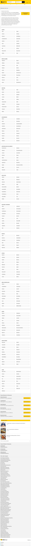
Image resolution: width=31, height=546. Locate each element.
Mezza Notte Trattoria (3, 415)
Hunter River (3, 291)
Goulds (17, 157)
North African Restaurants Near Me (5, 510)
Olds (2, 48)
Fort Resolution (4, 213)
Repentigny (3, 325)
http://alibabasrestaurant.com (4, 453)
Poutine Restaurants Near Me (4, 515)
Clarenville (3, 150)
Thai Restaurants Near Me (4, 532)
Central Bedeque (4, 286)
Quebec (3, 311)
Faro (2, 378)
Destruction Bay (18, 376)
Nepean (17, 264)
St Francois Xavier (4, 106)
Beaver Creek (3, 371)
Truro (17, 196)
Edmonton (3, 36)
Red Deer (17, 48)
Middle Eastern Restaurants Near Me (5, 509)
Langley (3, 70)
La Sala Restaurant (3, 400)
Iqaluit (2, 242)
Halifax (17, 184)
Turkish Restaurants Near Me (4, 533)
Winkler (3, 111)
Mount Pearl (17, 162)
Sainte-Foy (3, 332)
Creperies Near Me (3, 478)
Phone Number (26, 398)
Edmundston (18, 121)
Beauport (3, 313)
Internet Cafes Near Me (3, 496)
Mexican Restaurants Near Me (4, 508)
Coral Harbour (18, 240)
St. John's (17, 167)
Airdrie (2, 31)
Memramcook (18, 128)
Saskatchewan (4, 340)
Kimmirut (17, 242)
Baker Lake (17, 235)
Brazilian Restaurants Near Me (4, 467)
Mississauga (3, 264)
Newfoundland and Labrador (7, 146)
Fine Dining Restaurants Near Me (4, 486)
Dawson (3, 376)
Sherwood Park (4, 50)
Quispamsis (17, 133)
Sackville (3, 138)
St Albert (3, 53)
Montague (3, 293)
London (3, 262)
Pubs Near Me (2, 516)
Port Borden (3, 298)
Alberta (3, 29)
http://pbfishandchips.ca (3, 450)
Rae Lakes (17, 223)
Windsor (17, 276)
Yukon (3, 369)
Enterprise (3, 208)
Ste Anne (17, 106)
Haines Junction (18, 378)
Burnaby (17, 60)
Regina (3, 359)
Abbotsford (3, 60)
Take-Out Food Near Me (3, 527)
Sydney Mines (4, 196)
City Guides (8, 436)
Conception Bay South (19, 150)
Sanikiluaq (17, 247)
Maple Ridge (18, 70)
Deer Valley (17, 344)
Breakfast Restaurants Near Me (4, 468)
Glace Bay (3, 184)
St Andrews (17, 104)
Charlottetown (18, 286)
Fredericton (3, 123)
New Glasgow (18, 189)
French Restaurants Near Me (4, 491)
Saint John (17, 138)
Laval (2, 320)
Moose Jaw (17, 354)
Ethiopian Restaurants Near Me (4, 484)
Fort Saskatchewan (4, 38)
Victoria (3, 82)
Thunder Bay (18, 274)
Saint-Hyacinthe (4, 327)
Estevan (17, 347)
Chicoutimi (3, 315)
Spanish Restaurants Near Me (4, 522)
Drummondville (18, 315)
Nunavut (3, 233)
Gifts (7, 424)
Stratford (3, 303)
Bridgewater (18, 179)
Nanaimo (3, 72)
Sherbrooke (17, 332)
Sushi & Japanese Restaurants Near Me (5, 526)
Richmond (3, 77)
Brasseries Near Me (3, 466)
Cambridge (3, 257)
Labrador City (3, 162)
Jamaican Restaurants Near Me (4, 498)
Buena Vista (3, 342)
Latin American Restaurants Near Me (5, 503)
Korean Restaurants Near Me (4, 502)
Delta (17, 65)
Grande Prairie (18, 38)
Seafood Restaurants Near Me (4, 521)
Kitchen (8, 430)
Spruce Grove (18, 50)
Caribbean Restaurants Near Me (4, 474)
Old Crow (3, 383)
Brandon (3, 89)
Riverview (3, 135)
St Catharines (3, 274)
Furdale (3, 349)
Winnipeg (17, 111)
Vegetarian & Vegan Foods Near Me (5, 534)
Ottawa (17, 269)
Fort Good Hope (18, 208)
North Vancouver (18, 72)
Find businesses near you (25, 13)
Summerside (18, 303)
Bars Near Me (2, 462)
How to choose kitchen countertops (12, 429)
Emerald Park (3, 347)
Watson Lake (18, 388)
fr (29, 2)
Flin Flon (3, 94)
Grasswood (17, 349)
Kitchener (17, 259)
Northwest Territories (6, 204)
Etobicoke (17, 257)
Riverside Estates (18, 359)
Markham (17, 262)
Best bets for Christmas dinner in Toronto (13, 435)
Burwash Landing (18, 371)
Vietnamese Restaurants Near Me (5, 537)
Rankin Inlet (3, 247)
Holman (3, 218)
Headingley (17, 94)
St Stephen (3, 140)
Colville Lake (18, 206)
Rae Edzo (3, 223)
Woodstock (17, 140)
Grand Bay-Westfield (19, 123)
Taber (17, 53)
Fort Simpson (18, 213)
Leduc (3, 43)
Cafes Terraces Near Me (3, 472)
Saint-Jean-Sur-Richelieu (19, 327)
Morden (3, 99)
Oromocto (3, 133)
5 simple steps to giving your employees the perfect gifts (16, 423)
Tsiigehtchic (3, 225)
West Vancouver (18, 82)
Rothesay (17, 135)
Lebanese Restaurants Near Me (4, 504)
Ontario (3, 253)
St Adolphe (3, 104)
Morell (17, 293)
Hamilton (3, 259)
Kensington (17, 291)
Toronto (3, 276)
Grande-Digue (4, 128)
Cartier (17, 89)
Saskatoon (3, 361)
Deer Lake (3, 155)
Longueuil (17, 320)
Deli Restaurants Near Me (3, 479)
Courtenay (3, 65)
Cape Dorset (3, 240)
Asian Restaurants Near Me (4, 461)
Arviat (2, 235)
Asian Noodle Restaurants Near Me (5, 460)
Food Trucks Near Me (3, 490)
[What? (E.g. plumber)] (11, 2)
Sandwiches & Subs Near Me (4, 520)
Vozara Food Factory (3, 411)
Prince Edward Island (5, 282)
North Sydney (18, 191)
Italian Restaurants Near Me (4, 497)
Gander (3, 157)
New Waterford (4, 191)
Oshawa (3, 269)
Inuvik (17, 218)
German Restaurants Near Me (4, 492)
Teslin (2, 388)
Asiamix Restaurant (3, 404)
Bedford (3, 179)
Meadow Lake (3, 354)
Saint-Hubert (18, 325)
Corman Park (3, 344)
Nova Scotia (4, 175)
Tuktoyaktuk (18, 225)
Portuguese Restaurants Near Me (4, 514)
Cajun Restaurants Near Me (4, 473)
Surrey (17, 77)
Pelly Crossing (18, 383)
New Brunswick (4, 117)
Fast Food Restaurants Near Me (4, 485)
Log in (27, 2)
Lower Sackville (4, 189)
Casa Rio (17, 342)
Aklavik (3, 206)
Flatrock (17, 155)
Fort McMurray (18, 36)
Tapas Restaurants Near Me (4, 528)
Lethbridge (17, 43)
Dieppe (3, 121)
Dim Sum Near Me (2, 480)
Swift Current (18, 361)
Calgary (17, 31)
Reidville (3, 167)
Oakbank (17, 99)
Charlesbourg (18, 313)
